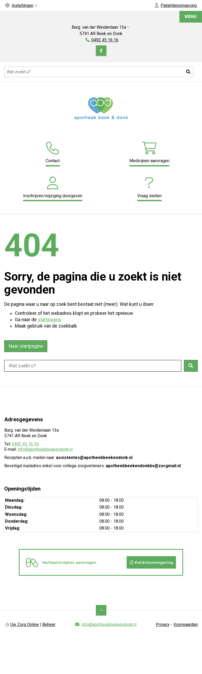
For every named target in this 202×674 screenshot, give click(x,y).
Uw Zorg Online (24, 624)
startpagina (49, 319)
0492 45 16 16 (25, 444)
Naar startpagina (26, 346)
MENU (191, 16)
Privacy (163, 624)
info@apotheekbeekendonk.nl (45, 449)
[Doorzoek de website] (99, 72)
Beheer (48, 624)
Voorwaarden (185, 624)
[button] (188, 72)
